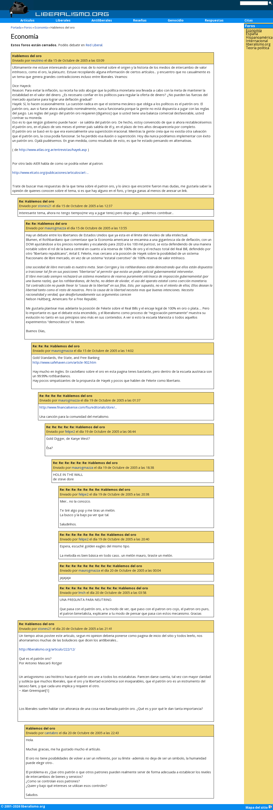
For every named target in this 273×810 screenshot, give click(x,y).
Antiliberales (101, 20)
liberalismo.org (258, 44)
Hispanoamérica (259, 37)
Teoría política (257, 48)
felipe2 (70, 431)
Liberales (63, 20)
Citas (248, 20)
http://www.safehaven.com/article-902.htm (64, 362)
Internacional (257, 41)
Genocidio (176, 20)
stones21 (45, 206)
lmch (82, 592)
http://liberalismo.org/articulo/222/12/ (47, 649)
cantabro (51, 733)
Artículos (27, 20)
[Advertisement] (258, 122)
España (252, 34)
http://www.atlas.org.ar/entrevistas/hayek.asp (53, 149)
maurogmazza (55, 228)
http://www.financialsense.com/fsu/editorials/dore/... (78, 407)
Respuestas (214, 20)
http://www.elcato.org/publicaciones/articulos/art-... (50, 172)
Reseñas (139, 20)
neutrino (37, 60)
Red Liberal (94, 45)
